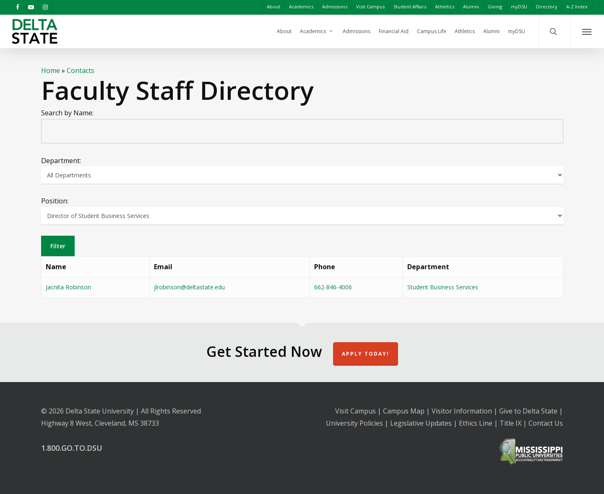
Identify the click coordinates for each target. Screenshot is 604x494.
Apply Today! (365, 353)
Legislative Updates (421, 423)
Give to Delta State (528, 411)
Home (50, 70)
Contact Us (545, 423)
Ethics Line (475, 423)
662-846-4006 (333, 287)
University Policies (354, 423)
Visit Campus (355, 411)
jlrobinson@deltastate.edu (189, 287)
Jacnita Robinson (68, 287)
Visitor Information (462, 411)
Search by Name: (67, 112)
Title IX (510, 423)
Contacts (80, 70)
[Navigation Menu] (587, 31)
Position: (54, 200)
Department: (61, 160)
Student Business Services (442, 287)
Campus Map (403, 411)
